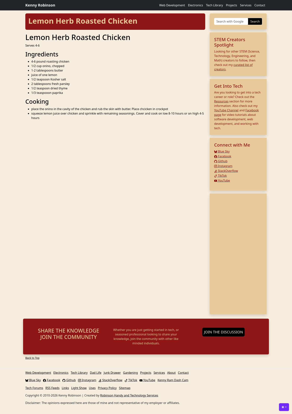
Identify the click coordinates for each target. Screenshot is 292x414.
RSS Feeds (52, 388)
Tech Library (214, 5)
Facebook (222, 156)
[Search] (231, 21)
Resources (221, 101)
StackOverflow (226, 171)
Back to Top (32, 358)
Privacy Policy (107, 388)
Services (245, 5)
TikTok (220, 176)
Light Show (79, 388)
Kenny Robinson (40, 5)
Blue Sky (222, 151)
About (171, 373)
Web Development (172, 5)
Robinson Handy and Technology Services (129, 395)
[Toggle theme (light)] (284, 407)
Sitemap (125, 388)
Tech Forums (34, 388)
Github (220, 161)
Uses (92, 388)
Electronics (195, 5)
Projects (231, 5)
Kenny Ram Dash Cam (173, 380)
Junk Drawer (112, 373)
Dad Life (95, 373)
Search (255, 21)
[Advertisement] (238, 254)
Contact (259, 5)
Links (65, 388)
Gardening (130, 373)
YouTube (222, 180)
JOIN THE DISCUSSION (223, 331)
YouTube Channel (226, 110)
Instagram (223, 166)
